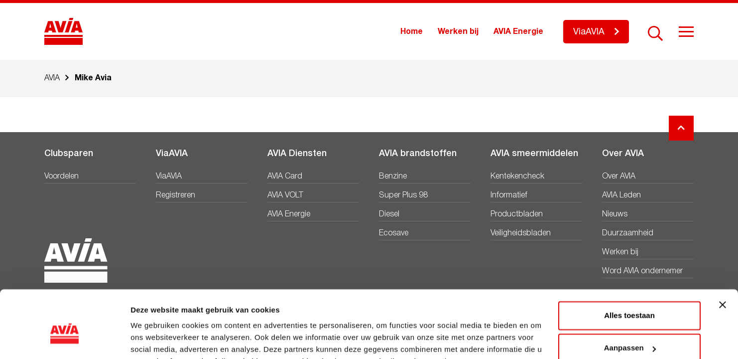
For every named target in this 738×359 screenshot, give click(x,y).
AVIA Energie (518, 31)
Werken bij (458, 31)
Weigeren (629, 331)
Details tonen (154, 339)
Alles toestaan (629, 266)
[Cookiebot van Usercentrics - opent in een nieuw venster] (64, 339)
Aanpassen (630, 298)
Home (411, 31)
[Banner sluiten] (722, 255)
